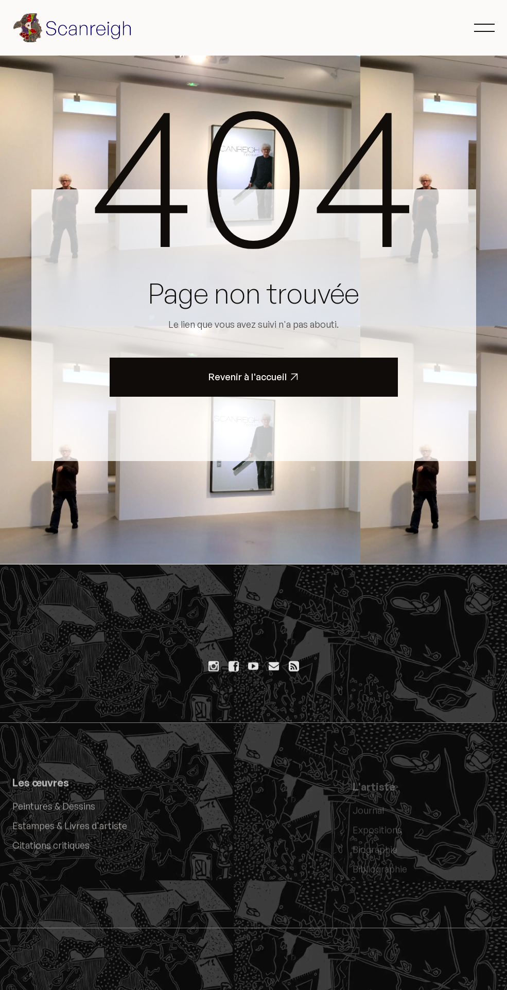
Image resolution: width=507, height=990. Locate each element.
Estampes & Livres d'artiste (69, 830)
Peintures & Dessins (53, 811)
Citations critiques (51, 850)
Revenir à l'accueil (253, 377)
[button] (484, 27)
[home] (74, 27)
